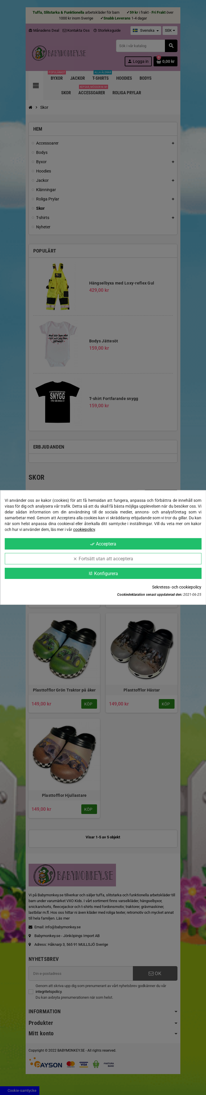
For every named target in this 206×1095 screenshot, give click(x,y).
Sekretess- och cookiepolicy (176, 587)
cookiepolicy (84, 529)
